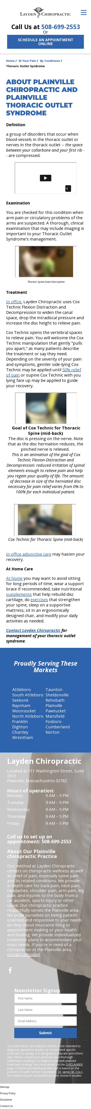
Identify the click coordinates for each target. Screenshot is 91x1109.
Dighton (20, 727)
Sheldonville (57, 695)
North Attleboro (27, 716)
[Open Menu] (83, 12)
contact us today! (23, 954)
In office (13, 301)
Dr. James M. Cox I (70, 1072)
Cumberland (58, 727)
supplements (19, 594)
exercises (39, 599)
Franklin (20, 721)
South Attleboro (27, 695)
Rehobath (55, 700)
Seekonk (20, 700)
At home (14, 578)
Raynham (21, 705)
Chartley (20, 732)
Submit (45, 1032)
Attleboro (21, 689)
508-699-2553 (60, 27)
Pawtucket (56, 711)
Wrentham (22, 737)
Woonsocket (24, 711)
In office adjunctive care (28, 554)
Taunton (54, 689)
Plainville (54, 705)
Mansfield (55, 716)
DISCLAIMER (74, 1064)
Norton (53, 732)
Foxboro (53, 721)
